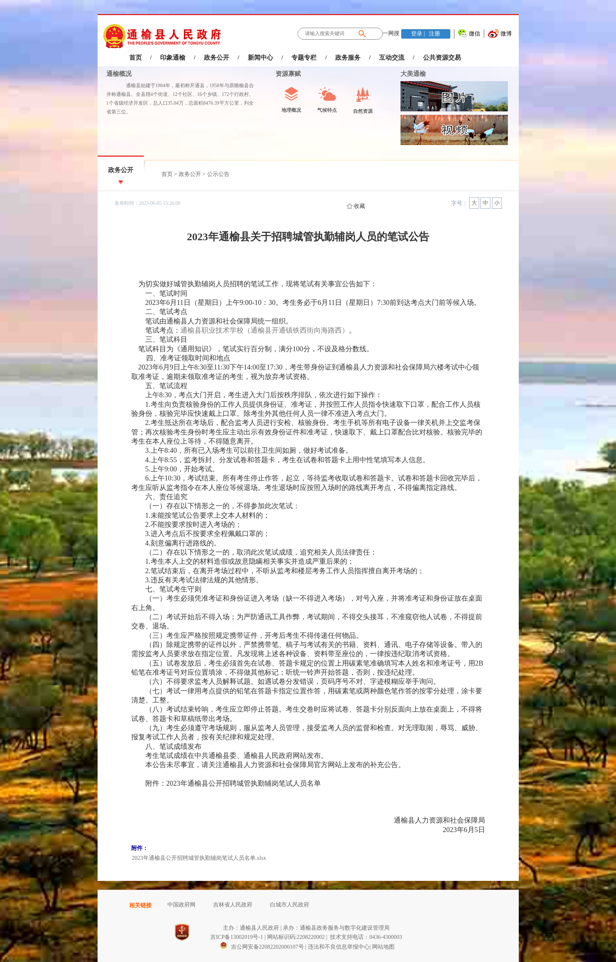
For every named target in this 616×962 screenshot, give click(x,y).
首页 (135, 57)
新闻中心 (260, 57)
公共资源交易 (442, 57)
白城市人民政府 (289, 905)
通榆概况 (119, 73)
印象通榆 (172, 57)
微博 (506, 34)
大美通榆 (413, 73)
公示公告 (218, 174)
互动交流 (391, 57)
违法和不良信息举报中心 (339, 947)
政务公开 (216, 57)
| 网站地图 (382, 947)
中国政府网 (181, 905)
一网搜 (391, 33)
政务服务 (347, 57)
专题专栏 (304, 57)
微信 (474, 34)
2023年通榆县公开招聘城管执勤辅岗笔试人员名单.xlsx (199, 858)
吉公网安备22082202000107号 (262, 947)
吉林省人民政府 (232, 905)
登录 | (418, 34)
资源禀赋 (284, 73)
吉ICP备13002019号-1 (236, 937)
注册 (434, 34)
